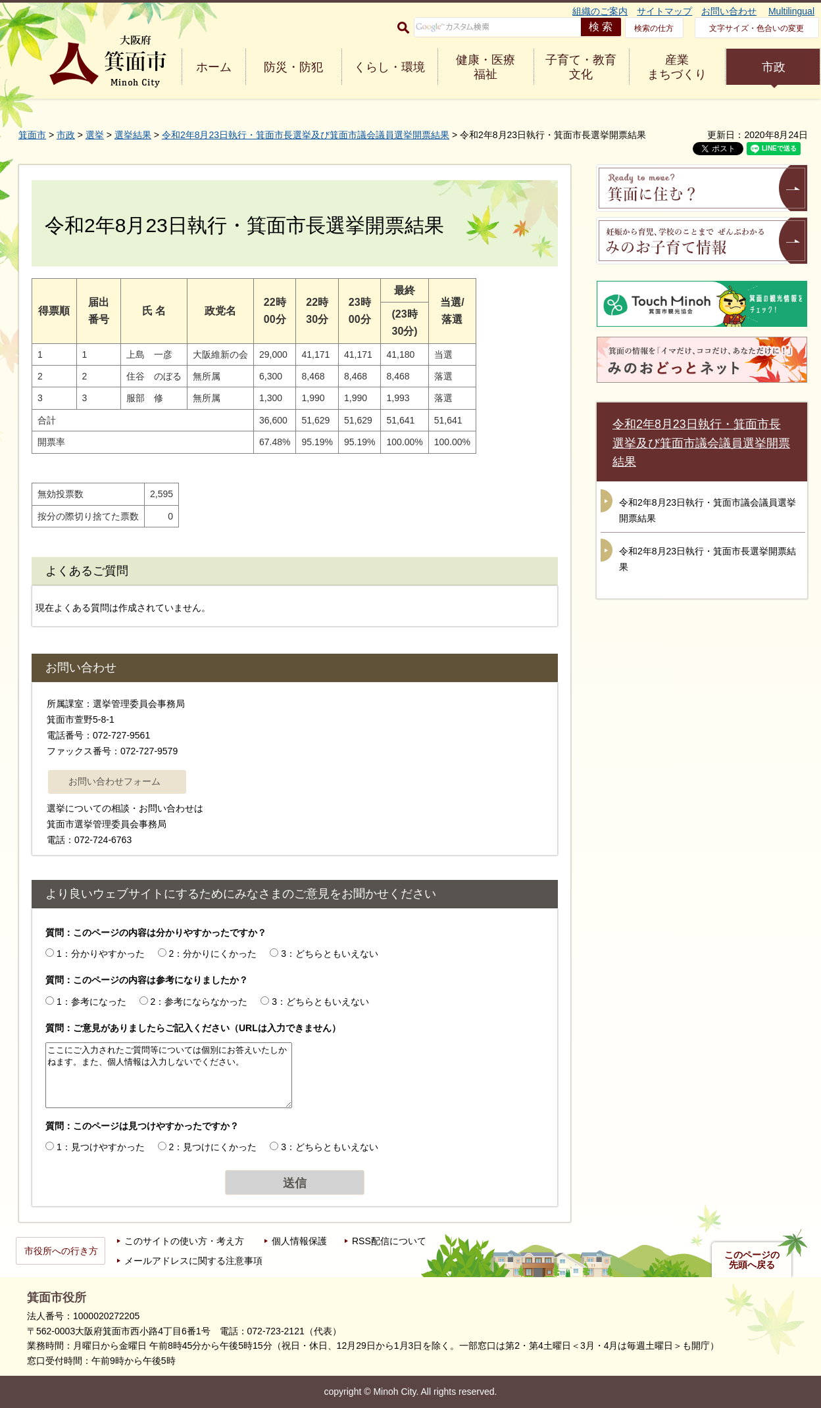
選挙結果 (132, 135)
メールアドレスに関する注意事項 (193, 1260)
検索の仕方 (654, 28)
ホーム (214, 67)
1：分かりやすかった (101, 953)
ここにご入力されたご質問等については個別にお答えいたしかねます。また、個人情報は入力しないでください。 (168, 1075)
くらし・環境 (389, 67)
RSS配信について (389, 1241)
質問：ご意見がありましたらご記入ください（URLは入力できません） (193, 1028)
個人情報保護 (299, 1241)
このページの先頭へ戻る (752, 1260)
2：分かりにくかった (213, 953)
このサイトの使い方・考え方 (184, 1241)
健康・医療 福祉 (485, 67)
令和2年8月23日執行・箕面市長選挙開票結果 (707, 559)
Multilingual (791, 11)
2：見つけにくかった (213, 1147)
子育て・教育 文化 (580, 67)
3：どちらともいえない (329, 953)
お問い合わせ (729, 11)
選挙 (95, 135)
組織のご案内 (600, 11)
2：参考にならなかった (199, 1001)
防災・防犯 (293, 67)
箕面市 (32, 135)
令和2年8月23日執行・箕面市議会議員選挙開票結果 (707, 510)
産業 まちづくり (677, 67)
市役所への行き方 (61, 1251)
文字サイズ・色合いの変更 (756, 28)
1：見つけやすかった (101, 1147)
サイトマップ (664, 11)
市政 (773, 67)
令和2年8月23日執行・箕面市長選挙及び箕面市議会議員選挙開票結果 (305, 135)
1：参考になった (91, 1001)
